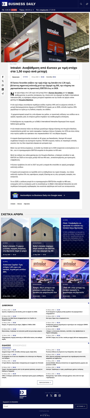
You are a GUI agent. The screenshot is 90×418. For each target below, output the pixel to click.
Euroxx (20, 204)
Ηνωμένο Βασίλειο (26, 100)
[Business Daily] (23, 394)
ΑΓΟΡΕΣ (25, 77)
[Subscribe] (80, 406)
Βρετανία (27, 204)
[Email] (38, 406)
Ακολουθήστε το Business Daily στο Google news (39, 195)
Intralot (70, 93)
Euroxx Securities (56, 93)
